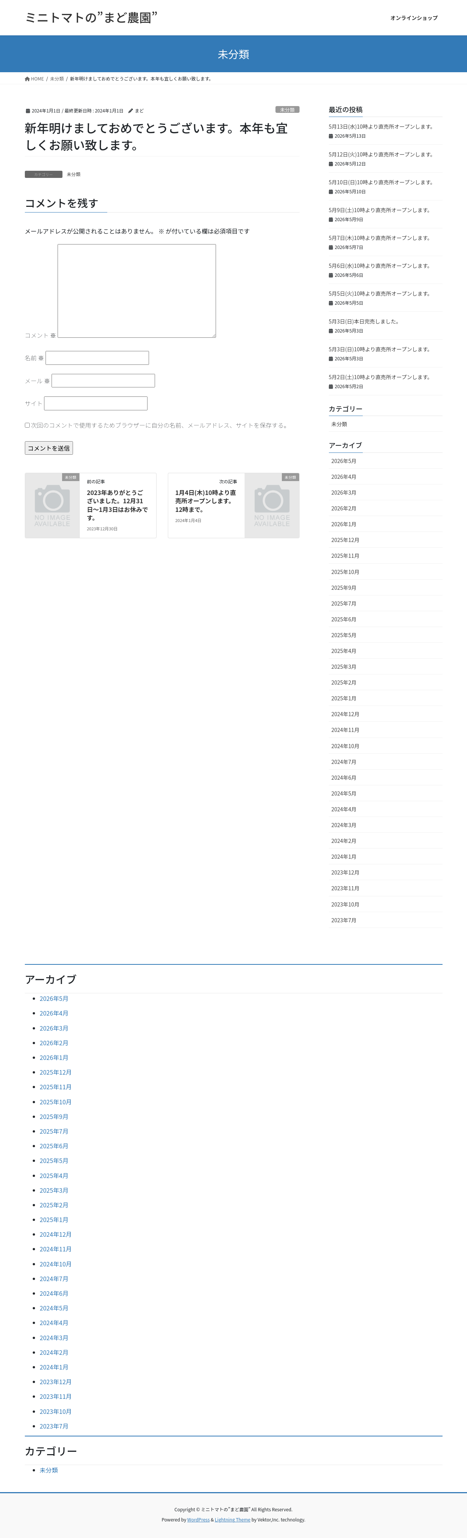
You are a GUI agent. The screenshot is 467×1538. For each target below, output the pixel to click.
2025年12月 (346, 540)
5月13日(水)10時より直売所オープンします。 (382, 126)
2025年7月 (344, 603)
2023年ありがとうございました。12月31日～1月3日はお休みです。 (117, 505)
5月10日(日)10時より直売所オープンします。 (382, 182)
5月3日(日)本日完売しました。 (365, 321)
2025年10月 (346, 571)
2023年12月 (346, 872)
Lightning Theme (233, 1519)
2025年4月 (344, 650)
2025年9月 (344, 587)
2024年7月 (344, 761)
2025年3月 (344, 666)
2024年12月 (346, 714)
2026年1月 (344, 524)
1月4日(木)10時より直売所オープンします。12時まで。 (205, 501)
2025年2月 (344, 682)
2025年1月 (344, 698)
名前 (34, 357)
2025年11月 (346, 555)
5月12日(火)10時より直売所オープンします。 (382, 154)
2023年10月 (346, 904)
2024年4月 (344, 809)
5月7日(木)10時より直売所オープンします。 (381, 237)
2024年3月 (344, 825)
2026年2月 (344, 508)
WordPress (198, 1519)
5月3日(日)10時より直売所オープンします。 (381, 349)
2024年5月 (344, 793)
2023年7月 (344, 920)
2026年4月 (344, 476)
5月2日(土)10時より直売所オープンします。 (381, 377)
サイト (34, 403)
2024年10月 (346, 746)
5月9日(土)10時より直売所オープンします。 (381, 210)
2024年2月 (344, 840)
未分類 (287, 109)
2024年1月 (344, 856)
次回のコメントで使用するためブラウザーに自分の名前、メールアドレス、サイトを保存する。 (160, 425)
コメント (40, 335)
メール (37, 380)
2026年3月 (344, 492)
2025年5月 (344, 635)
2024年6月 (344, 777)
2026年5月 (344, 461)
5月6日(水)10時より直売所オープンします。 (381, 265)
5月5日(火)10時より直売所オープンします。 (381, 293)
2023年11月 (346, 888)
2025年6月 (344, 619)
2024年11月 (346, 729)
